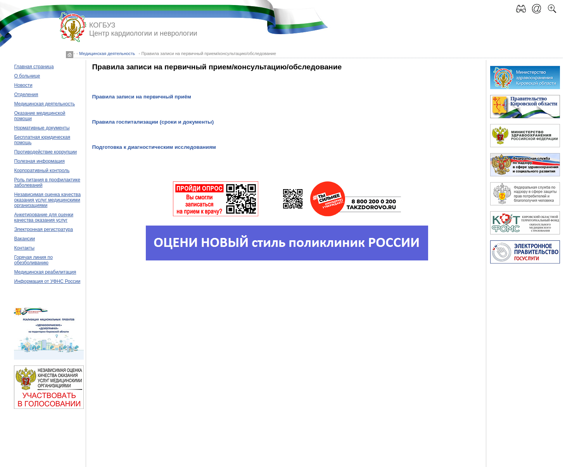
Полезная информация (39, 161)
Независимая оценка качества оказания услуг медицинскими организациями (47, 200)
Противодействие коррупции (45, 152)
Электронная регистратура (43, 229)
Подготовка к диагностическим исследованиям (154, 147)
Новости (23, 85)
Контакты (24, 248)
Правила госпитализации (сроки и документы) (153, 122)
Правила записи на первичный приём (141, 97)
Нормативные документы (41, 128)
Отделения (26, 94)
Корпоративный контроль (41, 170)
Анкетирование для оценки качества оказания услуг (43, 217)
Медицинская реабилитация (45, 272)
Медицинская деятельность (107, 53)
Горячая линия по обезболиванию (33, 260)
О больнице (27, 76)
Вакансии (24, 238)
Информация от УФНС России (47, 281)
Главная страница (34, 66)
